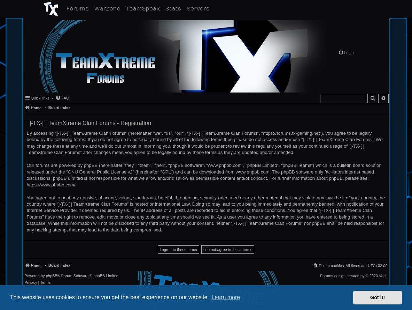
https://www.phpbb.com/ (51, 184)
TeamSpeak (144, 8)
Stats (174, 8)
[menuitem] (346, 53)
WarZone (108, 8)
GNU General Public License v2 (100, 172)
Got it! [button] (377, 297)
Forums (79, 8)
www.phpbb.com (253, 172)
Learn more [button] (225, 297)
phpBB (51, 276)
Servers (199, 8)
